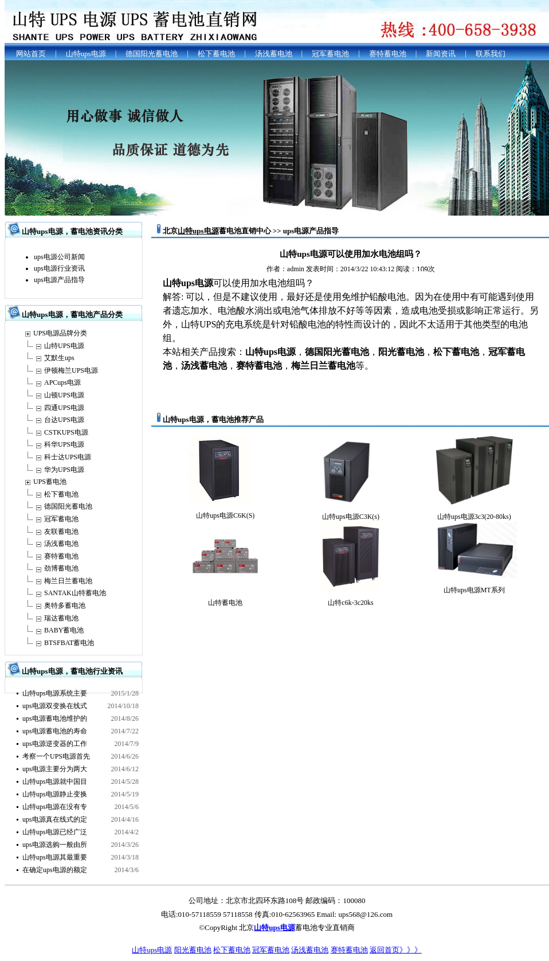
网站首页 (31, 53)
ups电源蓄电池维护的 (54, 718)
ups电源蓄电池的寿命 (54, 731)
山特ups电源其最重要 (54, 857)
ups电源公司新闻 (59, 257)
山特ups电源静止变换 (54, 794)
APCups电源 (62, 382)
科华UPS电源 (64, 444)
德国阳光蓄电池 (152, 53)
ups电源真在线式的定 (54, 819)
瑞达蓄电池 (61, 618)
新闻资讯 (441, 53)
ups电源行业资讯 (59, 268)
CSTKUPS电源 (66, 432)
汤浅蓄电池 (273, 53)
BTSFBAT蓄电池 (69, 643)
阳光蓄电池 (192, 950)
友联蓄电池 (61, 532)
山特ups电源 (86, 53)
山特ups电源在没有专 (54, 807)
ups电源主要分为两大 (54, 769)
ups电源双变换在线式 (54, 706)
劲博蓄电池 (61, 568)
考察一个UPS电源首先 (56, 756)
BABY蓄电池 (64, 630)
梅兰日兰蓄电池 (68, 581)
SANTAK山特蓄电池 (75, 593)
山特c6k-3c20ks (350, 603)
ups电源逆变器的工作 (54, 744)
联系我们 (490, 53)
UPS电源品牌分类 (60, 333)
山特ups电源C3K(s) (350, 517)
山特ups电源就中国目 (54, 782)
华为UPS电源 (64, 470)
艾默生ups (59, 358)
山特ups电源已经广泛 (54, 832)
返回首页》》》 (396, 950)
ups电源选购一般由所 (54, 845)
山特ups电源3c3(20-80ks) (474, 517)
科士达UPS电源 (67, 457)
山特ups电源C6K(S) (225, 515)
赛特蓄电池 (387, 53)
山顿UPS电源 (64, 395)
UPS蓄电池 (49, 482)
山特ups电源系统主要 (54, 693)
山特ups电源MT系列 (474, 590)
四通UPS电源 (64, 408)
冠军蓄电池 (330, 53)
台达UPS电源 (64, 420)
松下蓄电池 (216, 53)
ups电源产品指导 (59, 280)
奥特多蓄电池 (64, 605)
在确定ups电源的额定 (54, 870)
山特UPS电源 (64, 346)
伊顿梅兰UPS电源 (71, 370)
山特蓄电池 (225, 603)
